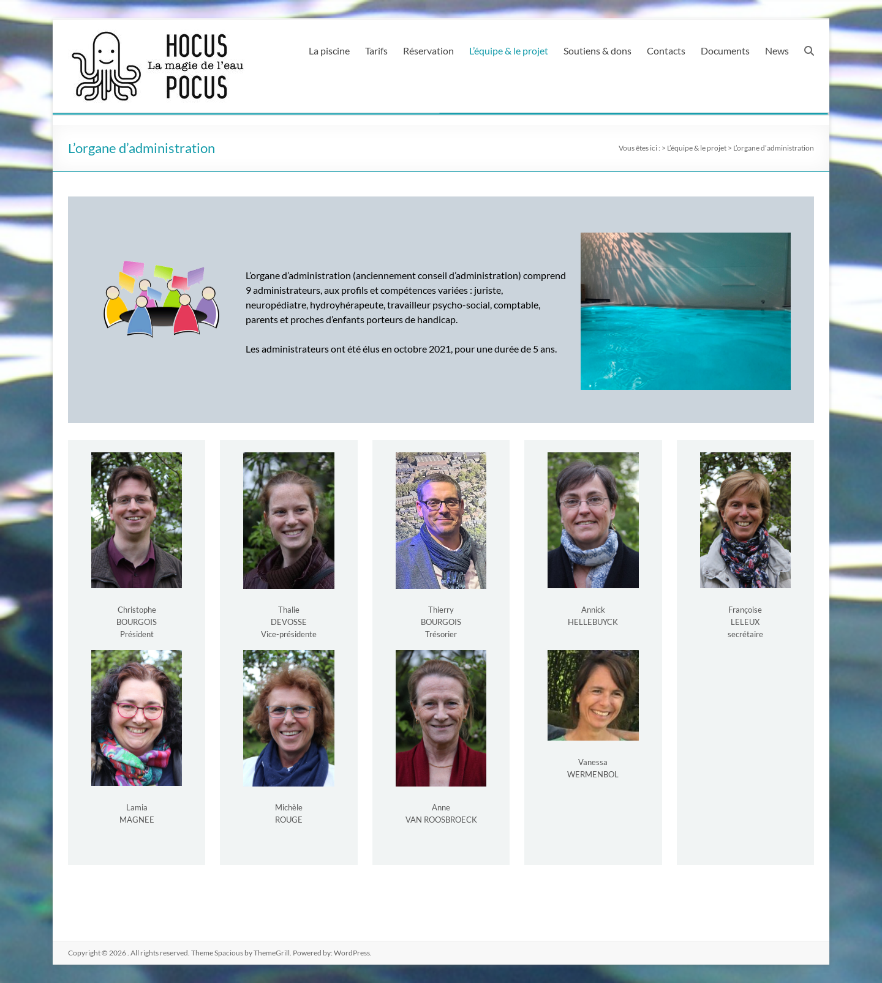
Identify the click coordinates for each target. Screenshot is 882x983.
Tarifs (376, 50)
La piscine (329, 50)
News (777, 50)
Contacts (666, 50)
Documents (725, 50)
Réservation (428, 50)
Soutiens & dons (597, 50)
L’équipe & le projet (508, 50)
